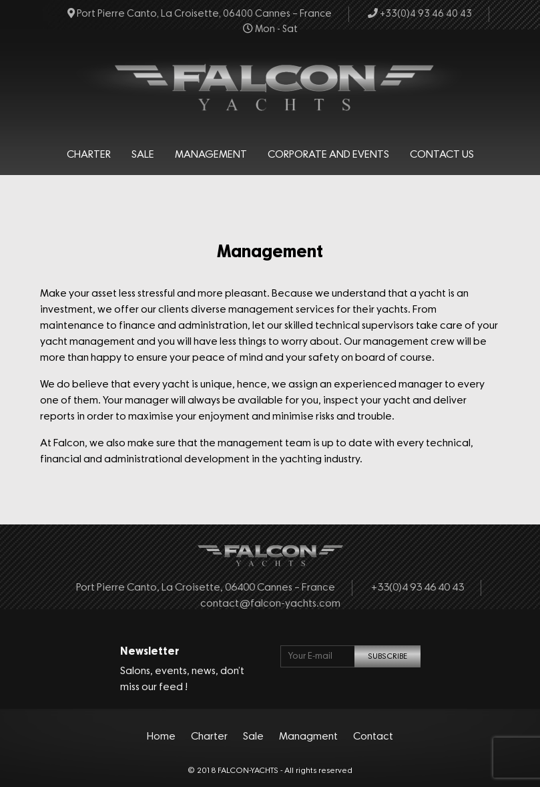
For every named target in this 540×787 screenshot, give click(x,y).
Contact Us (442, 155)
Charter (89, 155)
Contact (373, 737)
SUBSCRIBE (387, 657)
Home (161, 737)
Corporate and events (328, 155)
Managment (308, 737)
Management (211, 155)
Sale (142, 155)
